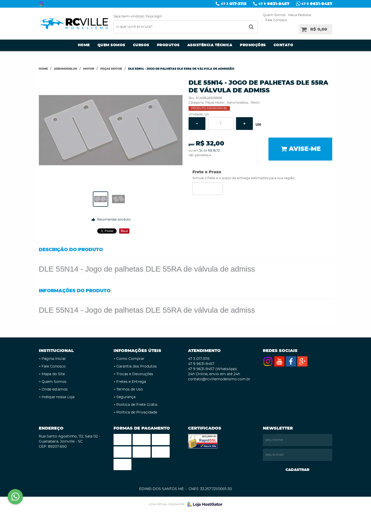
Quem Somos (274, 15)
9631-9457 (273, 4)
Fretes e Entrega (131, 382)
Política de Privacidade (136, 412)
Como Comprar (130, 359)
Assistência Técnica (209, 45)
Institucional (56, 351)
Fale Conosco (276, 20)
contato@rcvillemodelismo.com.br (219, 379)
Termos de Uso (129, 389)
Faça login (153, 16)
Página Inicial (54, 359)
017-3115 (233, 4)
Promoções (253, 45)
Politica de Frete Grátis (136, 405)
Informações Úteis (137, 351)
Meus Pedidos (299, 15)
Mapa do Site (53, 374)
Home (84, 45)
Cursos (141, 45)
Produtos (168, 45)
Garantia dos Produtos (136, 366)
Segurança (125, 397)
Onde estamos (55, 389)
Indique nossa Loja (58, 397)
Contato (283, 45)
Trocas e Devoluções (134, 374)
